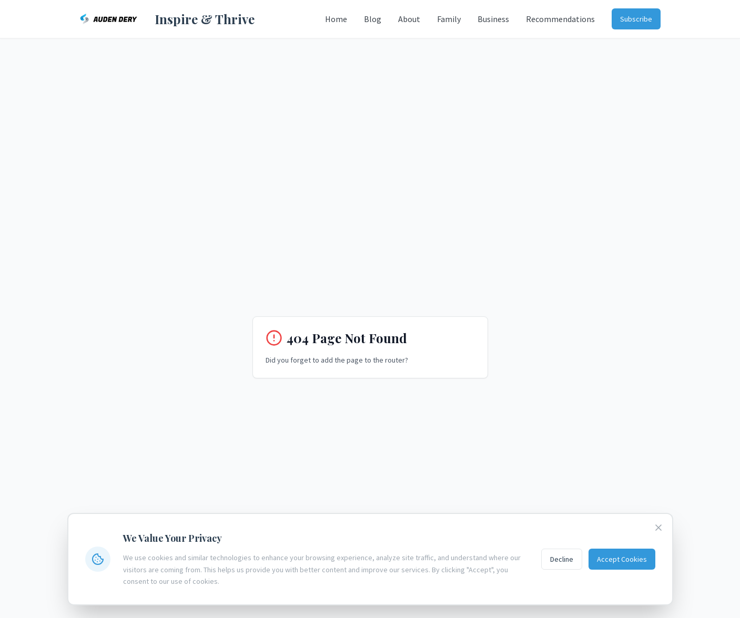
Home (336, 19)
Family (449, 19)
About (409, 19)
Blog (372, 19)
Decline (561, 559)
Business (493, 19)
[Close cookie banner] (658, 527)
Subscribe (636, 19)
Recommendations (560, 19)
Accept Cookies (622, 559)
